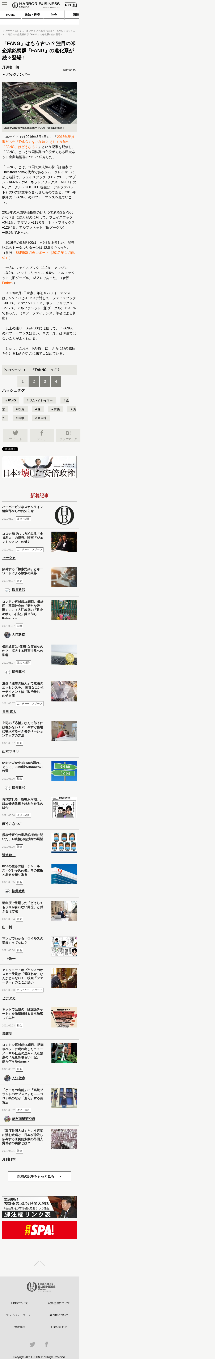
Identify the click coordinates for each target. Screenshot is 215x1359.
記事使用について (59, 1303)
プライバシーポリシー (19, 1315)
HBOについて (19, 1303)
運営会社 (19, 1327)
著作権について (59, 1315)
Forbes (7, 283)
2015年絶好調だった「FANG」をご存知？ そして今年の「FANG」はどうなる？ (38, 142)
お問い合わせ (59, 1327)
